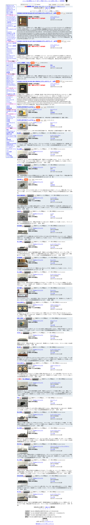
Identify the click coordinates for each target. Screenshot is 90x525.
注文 (64, 13)
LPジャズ (9, 115)
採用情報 (62, 1)
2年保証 (36, 6)
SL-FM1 (19, 428)
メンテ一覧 (47, 6)
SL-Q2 (19, 491)
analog (8, 142)
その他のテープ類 (11, 93)
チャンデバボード (11, 34)
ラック (8, 101)
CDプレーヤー (10, 82)
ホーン (8, 54)
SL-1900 (19, 460)
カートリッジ (10, 69)
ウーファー (9, 50)
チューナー (9, 31)
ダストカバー (10, 13)
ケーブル (9, 98)
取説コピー (53, 6)
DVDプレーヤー (10, 81)
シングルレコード (11, 122)
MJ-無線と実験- (10, 132)
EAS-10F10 (20, 302)
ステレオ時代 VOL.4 (23, 63)
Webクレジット (61, 6)
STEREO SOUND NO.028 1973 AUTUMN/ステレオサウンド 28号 (36, 13)
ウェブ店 (52, 18)
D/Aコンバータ (10, 75)
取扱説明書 (9, 108)
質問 (45, 107)
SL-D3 (19, 133)
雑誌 (8, 129)
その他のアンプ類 (11, 33)
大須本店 (52, 184)
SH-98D (19, 179)
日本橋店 (52, 112)
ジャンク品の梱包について (29, 1)
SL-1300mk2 (26, 379)
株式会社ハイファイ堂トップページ (45, 523)
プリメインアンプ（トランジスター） (59, 446)
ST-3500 (19, 225)
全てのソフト (10, 10)
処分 (20, 379)
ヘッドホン (9, 102)
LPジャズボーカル (11, 116)
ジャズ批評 (9, 151)
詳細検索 (54, 4)
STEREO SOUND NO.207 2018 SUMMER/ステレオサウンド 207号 (37, 41)
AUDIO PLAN (10, 144)
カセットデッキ (10, 89)
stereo (8, 153)
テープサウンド (10, 140)
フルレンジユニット (11, 48)
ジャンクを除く (60, 4)
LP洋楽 (8, 119)
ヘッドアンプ (10, 67)
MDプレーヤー (10, 78)
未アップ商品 (40, 1)
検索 (50, 4)
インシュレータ (10, 99)
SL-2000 (19, 149)
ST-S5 (18, 332)
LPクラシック (10, 118)
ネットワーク (10, 57)
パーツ (8, 105)
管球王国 (9, 139)
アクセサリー (10, 96)
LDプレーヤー (10, 79)
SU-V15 (19, 444)
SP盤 (8, 124)
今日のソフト (10, 8)
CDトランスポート (11, 84)
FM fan (8, 154)
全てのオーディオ (11, 9)
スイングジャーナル (11, 135)
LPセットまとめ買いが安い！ (51, 1)
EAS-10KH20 (21, 195)
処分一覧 (41, 6)
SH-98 (19, 211)
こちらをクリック (48, 521)
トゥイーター (10, 52)
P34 (18, 397)
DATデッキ (9, 77)
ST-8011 (19, 165)
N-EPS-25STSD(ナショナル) (25, 107)
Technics (38, 167)
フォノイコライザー (11, 68)
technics (38, 135)
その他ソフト (10, 126)
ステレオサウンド (11, 131)
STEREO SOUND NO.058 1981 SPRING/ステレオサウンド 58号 (36, 81)
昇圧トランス (10, 65)
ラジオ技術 (9, 155)
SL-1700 (19, 412)
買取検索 (67, 4)
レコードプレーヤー (11, 62)
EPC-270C (20, 318)
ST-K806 (19, 257)
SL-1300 (19, 241)
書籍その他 (9, 134)
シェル (8, 71)
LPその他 (9, 125)
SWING (37, 109)
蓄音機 (8, 72)
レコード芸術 (10, 157)
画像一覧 (47, 8)
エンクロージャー (11, 55)
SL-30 (19, 347)
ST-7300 (19, 288)
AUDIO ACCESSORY (11, 143)
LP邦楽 (8, 121)
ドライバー (9, 51)
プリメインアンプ (11, 16)
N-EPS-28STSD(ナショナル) (25, 120)
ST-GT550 (20, 476)
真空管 (8, 106)
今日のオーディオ (11, 6)
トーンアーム (10, 64)
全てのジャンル (10, 5)
